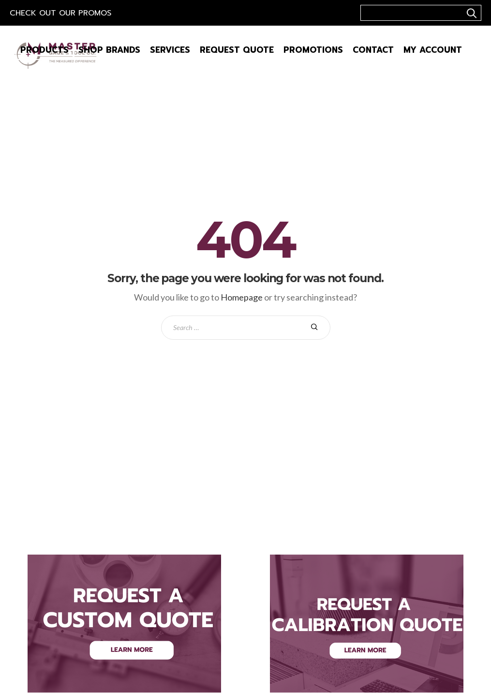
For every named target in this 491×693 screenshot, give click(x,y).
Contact (373, 50)
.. (470, 13)
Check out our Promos (60, 13)
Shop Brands (109, 50)
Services (170, 50)
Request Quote (237, 50)
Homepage (242, 297)
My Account (432, 50)
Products (44, 50)
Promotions (313, 50)
